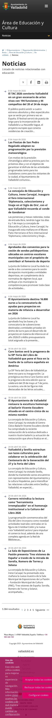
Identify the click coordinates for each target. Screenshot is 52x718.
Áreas (4, 52)
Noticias (6, 35)
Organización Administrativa (34, 50)
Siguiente (40, 609)
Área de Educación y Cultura (23, 25)
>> (48, 609)
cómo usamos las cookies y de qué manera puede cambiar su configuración (12, 705)
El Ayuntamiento (13, 50)
